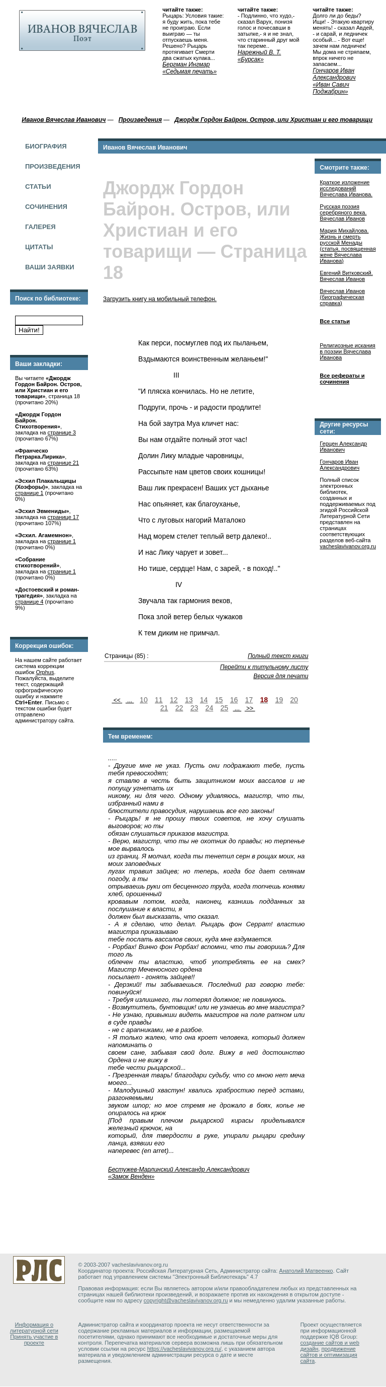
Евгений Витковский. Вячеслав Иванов (346, 276)
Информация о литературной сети (34, 1328)
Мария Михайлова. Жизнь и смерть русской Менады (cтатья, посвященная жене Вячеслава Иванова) (347, 246)
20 (294, 700)
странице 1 (29, 493)
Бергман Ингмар (186, 64)
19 (279, 700)
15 (219, 700)
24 (210, 708)
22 (179, 708)
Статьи (38, 186)
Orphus (45, 672)
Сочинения (46, 206)
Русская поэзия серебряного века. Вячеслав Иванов (343, 212)
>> (250, 708)
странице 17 (63, 517)
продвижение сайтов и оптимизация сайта (328, 1355)
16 (234, 700)
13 (189, 700)
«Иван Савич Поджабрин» (331, 88)
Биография (46, 146)
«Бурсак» (251, 59)
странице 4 (29, 602)
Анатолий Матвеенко (306, 1271)
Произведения (52, 166)
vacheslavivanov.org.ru (348, 546)
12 (174, 700)
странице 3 (62, 432)
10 (144, 700)
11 (159, 700)
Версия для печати (280, 676)
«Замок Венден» (131, 1176)
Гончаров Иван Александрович (334, 74)
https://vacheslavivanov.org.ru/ (184, 1349)
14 (204, 700)
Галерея (40, 227)
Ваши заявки (49, 267)
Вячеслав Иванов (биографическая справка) (342, 297)
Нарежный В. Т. (259, 52)
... (130, 700)
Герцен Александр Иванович (343, 447)
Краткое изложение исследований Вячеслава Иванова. (346, 188)
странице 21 (63, 463)
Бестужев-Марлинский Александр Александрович (178, 1169)
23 (194, 708)
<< (117, 700)
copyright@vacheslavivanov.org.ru (186, 1300)
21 (164, 708)
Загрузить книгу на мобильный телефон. (160, 299)
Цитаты (39, 247)
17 (249, 700)
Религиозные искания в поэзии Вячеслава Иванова (347, 351)
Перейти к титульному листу (264, 667)
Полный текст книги (278, 656)
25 (225, 708)
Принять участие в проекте (34, 1340)
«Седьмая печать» (189, 71)
